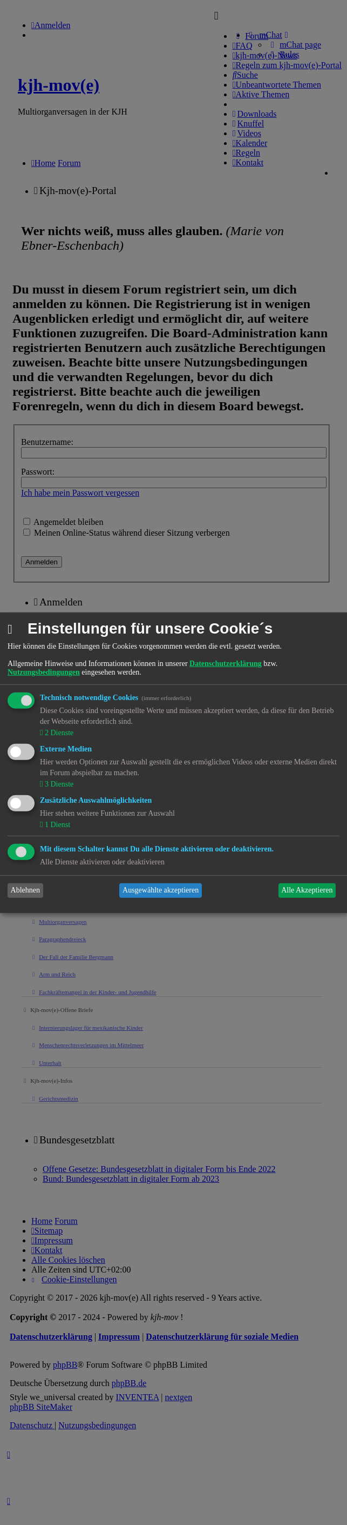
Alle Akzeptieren (306, 890)
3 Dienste (58, 784)
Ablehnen (25, 890)
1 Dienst (56, 825)
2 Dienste (58, 733)
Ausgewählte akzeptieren (161, 890)
